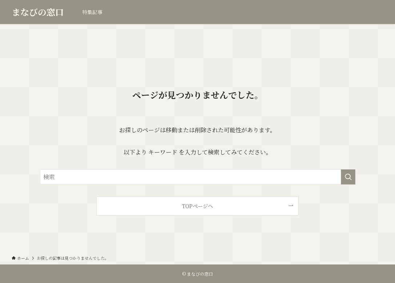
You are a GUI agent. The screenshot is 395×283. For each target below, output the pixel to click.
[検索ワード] (197, 177)
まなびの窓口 (38, 12)
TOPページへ (197, 206)
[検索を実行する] (348, 177)
